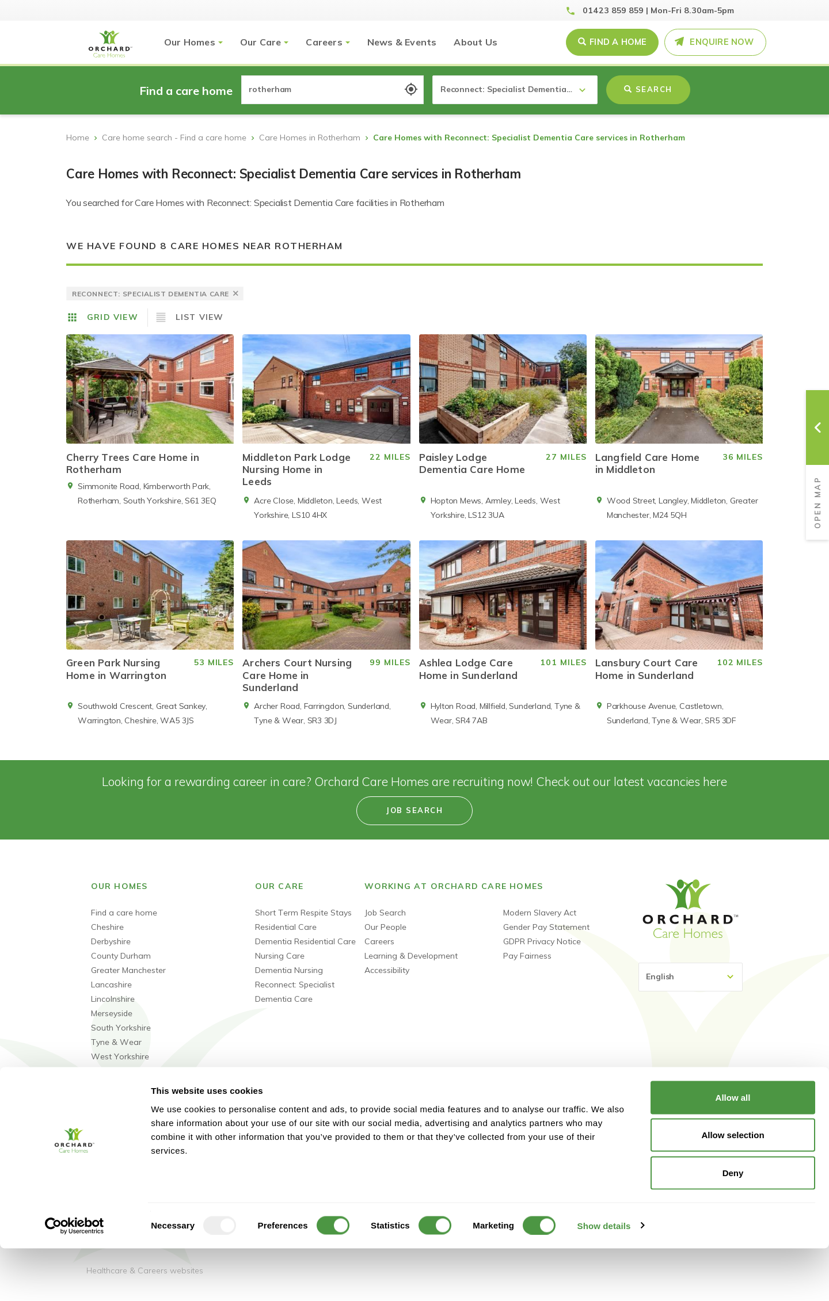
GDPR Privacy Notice (542, 950)
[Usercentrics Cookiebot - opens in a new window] (74, 1278)
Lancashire (111, 993)
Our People (385, 935)
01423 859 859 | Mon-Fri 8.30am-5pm (658, 10)
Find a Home (618, 42)
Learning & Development (411, 964)
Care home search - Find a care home (174, 137)
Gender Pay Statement (546, 935)
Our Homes (189, 42)
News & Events (402, 42)
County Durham (121, 964)
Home (77, 137)
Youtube (690, 1111)
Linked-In (670, 1111)
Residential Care (286, 935)
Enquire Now (722, 42)
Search (648, 89)
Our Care (261, 42)
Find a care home (124, 921)
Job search (414, 818)
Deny (733, 1225)
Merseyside (111, 1022)
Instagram (731, 1111)
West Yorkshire (120, 1065)
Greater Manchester (128, 979)
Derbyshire (111, 950)
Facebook (649, 1111)
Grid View (112, 317)
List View (200, 317)
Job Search (385, 921)
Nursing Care (280, 964)
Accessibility (386, 979)
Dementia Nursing (289, 979)
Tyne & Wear (116, 1051)
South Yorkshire (121, 1036)
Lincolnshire (113, 1007)
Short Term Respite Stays (303, 921)
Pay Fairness (527, 964)
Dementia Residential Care (305, 950)
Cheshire (107, 935)
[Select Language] (690, 985)
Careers (324, 42)
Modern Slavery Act (539, 921)
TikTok (711, 1111)
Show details (604, 1278)
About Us (475, 42)
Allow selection (732, 1188)
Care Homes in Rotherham (309, 137)
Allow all (733, 1150)
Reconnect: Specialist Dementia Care (294, 1000)
